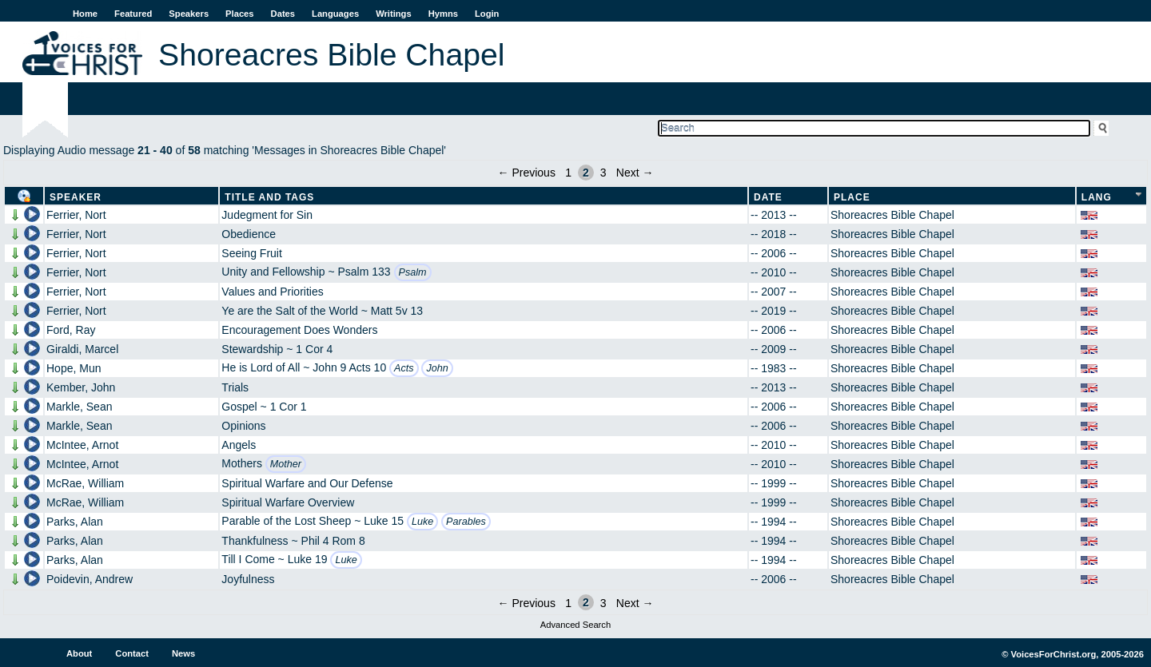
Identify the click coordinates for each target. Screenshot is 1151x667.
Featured (133, 13)
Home (85, 13)
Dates (283, 13)
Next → (635, 172)
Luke (422, 521)
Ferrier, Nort (76, 214)
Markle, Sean (79, 406)
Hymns (443, 13)
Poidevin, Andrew (89, 579)
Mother (285, 464)
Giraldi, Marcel (82, 349)
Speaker (76, 197)
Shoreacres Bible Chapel (892, 214)
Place (852, 197)
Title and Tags (269, 197)
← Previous (527, 172)
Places (239, 13)
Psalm (413, 272)
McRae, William (85, 483)
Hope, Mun (73, 368)
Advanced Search (575, 624)
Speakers (189, 13)
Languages (335, 13)
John (437, 368)
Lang (1096, 197)
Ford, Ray (70, 330)
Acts (404, 368)
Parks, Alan (74, 521)
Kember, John (80, 387)
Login (487, 13)
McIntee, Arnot (82, 445)
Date (768, 197)
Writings (394, 13)
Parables (466, 521)
